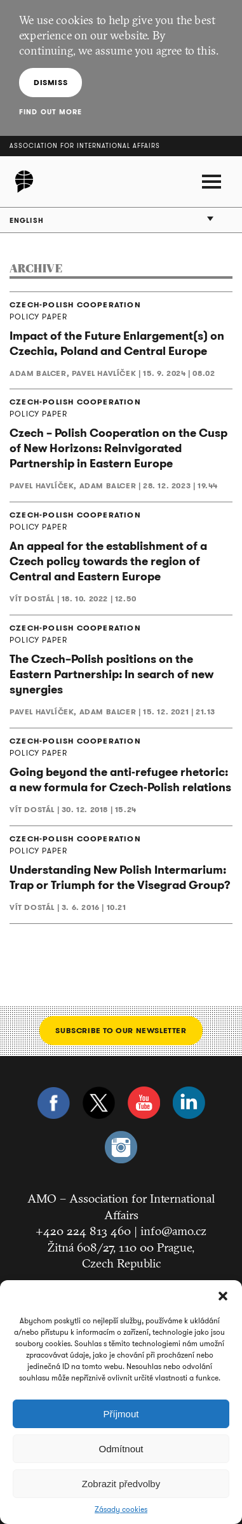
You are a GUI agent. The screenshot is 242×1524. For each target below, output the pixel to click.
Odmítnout (120, 1448)
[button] (223, 1296)
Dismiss (50, 82)
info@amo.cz (173, 1230)
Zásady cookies (121, 1509)
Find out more (50, 112)
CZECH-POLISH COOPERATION (75, 305)
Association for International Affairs (85, 145)
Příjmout (121, 1413)
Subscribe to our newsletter (120, 1030)
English (27, 220)
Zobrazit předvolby (121, 1483)
